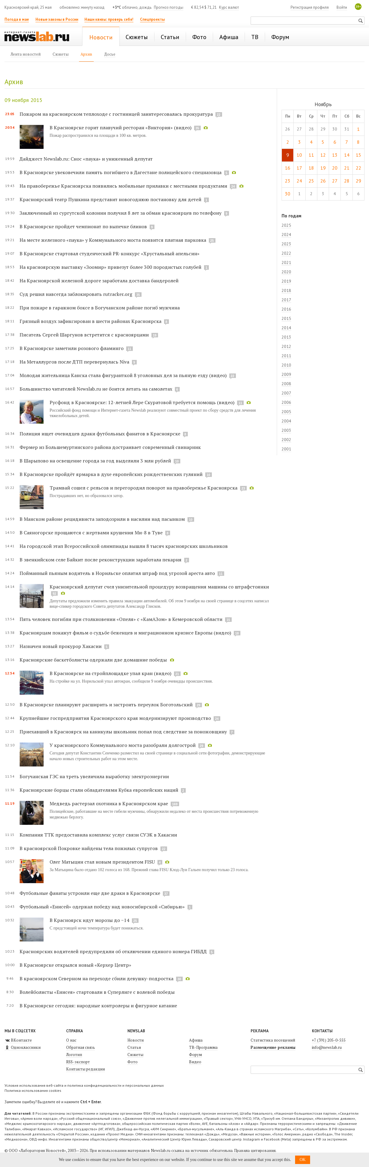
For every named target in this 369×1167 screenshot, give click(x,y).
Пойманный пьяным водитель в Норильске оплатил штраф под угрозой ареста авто (117, 573)
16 (287, 168)
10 (299, 155)
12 (323, 155)
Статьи (134, 1047)
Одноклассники (23, 1047)
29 (358, 181)
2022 (286, 253)
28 (346, 181)
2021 (286, 262)
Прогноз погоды (168, 7)
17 (299, 168)
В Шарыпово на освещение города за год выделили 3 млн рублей (95, 460)
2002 (286, 439)
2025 (286, 225)
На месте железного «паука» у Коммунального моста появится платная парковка (113, 240)
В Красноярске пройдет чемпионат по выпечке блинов (83, 226)
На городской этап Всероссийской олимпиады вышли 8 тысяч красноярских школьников (124, 546)
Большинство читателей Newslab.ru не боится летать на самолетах (96, 388)
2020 (286, 272)
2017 (286, 299)
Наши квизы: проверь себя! (108, 19)
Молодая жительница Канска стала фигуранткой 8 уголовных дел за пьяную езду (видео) (123, 375)
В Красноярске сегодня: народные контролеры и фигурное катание (98, 1005)
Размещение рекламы (273, 1047)
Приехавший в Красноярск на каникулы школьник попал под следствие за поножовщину (123, 731)
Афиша (196, 1040)
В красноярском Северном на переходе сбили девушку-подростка (96, 978)
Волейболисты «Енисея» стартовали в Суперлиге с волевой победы (97, 992)
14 (346, 155)
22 (358, 168)
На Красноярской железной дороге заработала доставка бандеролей (99, 280)
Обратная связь (80, 1047)
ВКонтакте (18, 1040)
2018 (286, 290)
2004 (286, 421)
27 (334, 181)
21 (346, 168)
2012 (286, 346)
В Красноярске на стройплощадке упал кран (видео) (110, 673)
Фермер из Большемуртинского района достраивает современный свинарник (110, 447)
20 (334, 168)
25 (311, 181)
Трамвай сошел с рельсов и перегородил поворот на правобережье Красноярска (143, 487)
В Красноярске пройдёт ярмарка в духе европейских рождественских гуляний (111, 474)
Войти (342, 7)
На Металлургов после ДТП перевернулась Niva (74, 361)
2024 (286, 234)
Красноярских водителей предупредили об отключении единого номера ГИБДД (113, 951)
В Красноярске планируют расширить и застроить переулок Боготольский (106, 704)
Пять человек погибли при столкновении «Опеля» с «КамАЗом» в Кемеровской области (121, 619)
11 (311, 155)
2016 (286, 309)
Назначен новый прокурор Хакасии (61, 646)
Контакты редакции (85, 1069)
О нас (71, 1040)
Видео (195, 1061)
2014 (286, 327)
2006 (286, 402)
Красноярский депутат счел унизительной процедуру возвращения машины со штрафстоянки (159, 586)
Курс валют (229, 7)
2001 (286, 449)
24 (299, 181)
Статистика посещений (273, 1040)
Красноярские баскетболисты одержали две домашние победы (93, 659)
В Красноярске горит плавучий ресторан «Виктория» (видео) (120, 127)
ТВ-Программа (203, 1047)
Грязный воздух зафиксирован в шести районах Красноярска (90, 321)
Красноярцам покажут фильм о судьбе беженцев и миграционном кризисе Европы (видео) (125, 632)
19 (323, 168)
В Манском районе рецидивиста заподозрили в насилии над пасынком (102, 519)
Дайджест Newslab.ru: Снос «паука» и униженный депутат (86, 158)
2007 (286, 393)
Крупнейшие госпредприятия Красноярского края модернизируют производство (115, 718)
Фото (132, 1061)
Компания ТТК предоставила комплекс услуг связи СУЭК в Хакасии (98, 834)
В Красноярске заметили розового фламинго (72, 348)
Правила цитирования (255, 1150)
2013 (286, 337)
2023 (286, 244)
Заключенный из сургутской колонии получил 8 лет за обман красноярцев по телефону (120, 213)
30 (287, 194)
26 (323, 181)
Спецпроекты (152, 19)
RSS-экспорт (78, 1061)
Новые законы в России (56, 19)
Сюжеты (135, 1054)
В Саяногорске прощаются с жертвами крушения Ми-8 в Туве (91, 532)
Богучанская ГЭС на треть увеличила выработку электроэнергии (94, 776)
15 (358, 155)
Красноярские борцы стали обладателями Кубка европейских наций (99, 790)
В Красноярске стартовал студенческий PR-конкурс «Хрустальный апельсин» (110, 253)
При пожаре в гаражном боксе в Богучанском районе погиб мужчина (100, 307)
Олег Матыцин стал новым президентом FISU (102, 861)
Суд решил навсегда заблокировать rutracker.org (76, 294)
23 (287, 181)
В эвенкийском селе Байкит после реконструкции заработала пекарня (100, 559)
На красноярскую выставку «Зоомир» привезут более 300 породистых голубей (111, 267)
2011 (286, 355)
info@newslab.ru (327, 1047)
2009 (286, 374)
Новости (135, 1040)
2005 (286, 411)
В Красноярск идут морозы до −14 (89, 920)
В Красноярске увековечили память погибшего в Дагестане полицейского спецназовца (120, 172)
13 (334, 155)
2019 (286, 281)
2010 (286, 365)
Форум (195, 1054)
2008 (286, 383)
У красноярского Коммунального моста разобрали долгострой (123, 745)
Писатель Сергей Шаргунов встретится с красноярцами (84, 334)
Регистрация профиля (310, 7)
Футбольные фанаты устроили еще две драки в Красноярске (90, 893)
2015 (286, 318)
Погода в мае (17, 19)
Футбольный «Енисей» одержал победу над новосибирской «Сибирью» (102, 906)
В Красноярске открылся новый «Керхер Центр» (75, 965)
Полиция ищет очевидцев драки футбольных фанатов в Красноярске (100, 433)
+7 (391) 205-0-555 (329, 1040)
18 (311, 168)
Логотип (74, 1054)
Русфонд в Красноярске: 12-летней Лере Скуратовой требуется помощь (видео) (142, 402)
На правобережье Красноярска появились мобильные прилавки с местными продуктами (123, 186)
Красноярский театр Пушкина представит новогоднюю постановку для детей (110, 199)
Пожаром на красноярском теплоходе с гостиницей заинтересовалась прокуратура (116, 114)
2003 (286, 430)
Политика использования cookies (33, 1090)
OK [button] (303, 1159)
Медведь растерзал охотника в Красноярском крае (109, 803)
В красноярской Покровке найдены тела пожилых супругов (89, 848)
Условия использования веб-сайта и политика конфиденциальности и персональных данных (84, 1085)
